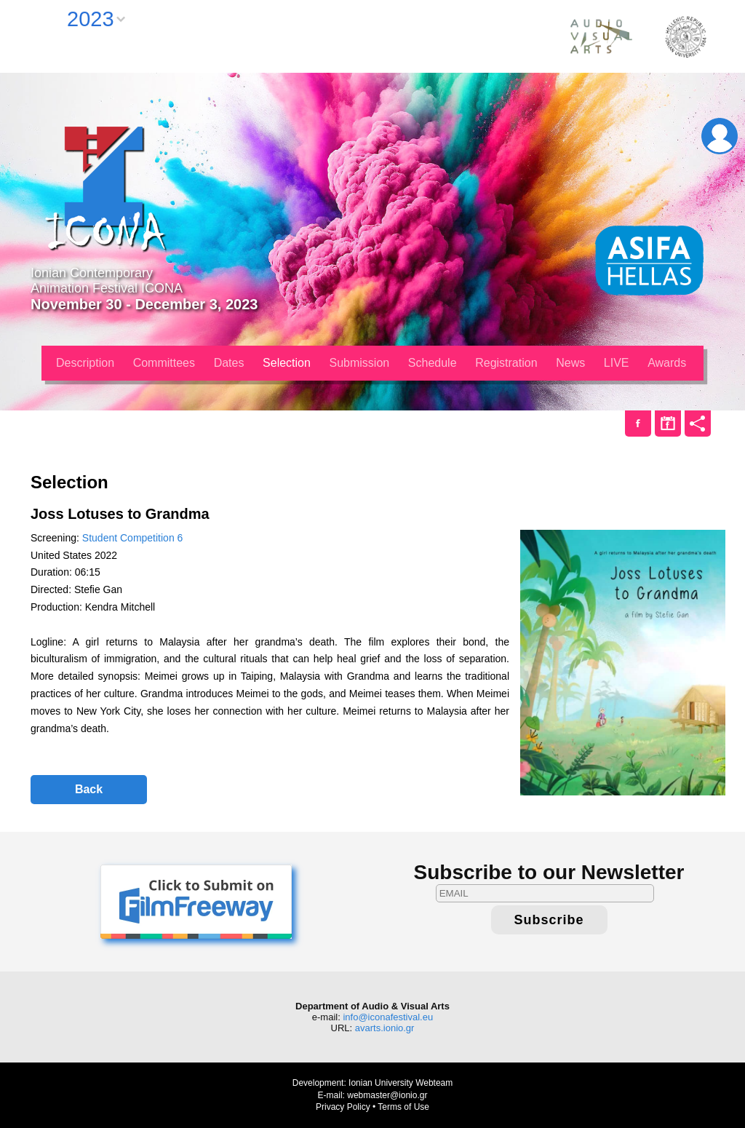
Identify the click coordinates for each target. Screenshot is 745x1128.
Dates (229, 363)
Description (85, 363)
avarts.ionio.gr (385, 1027)
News (570, 363)
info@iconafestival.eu (388, 1017)
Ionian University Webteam (400, 1083)
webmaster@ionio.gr (387, 1095)
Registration (506, 363)
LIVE (616, 363)
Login (719, 136)
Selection (287, 363)
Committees (164, 363)
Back (89, 789)
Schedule (432, 363)
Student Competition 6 (132, 538)
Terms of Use (403, 1107)
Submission (360, 363)
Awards (667, 363)
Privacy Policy (343, 1107)
